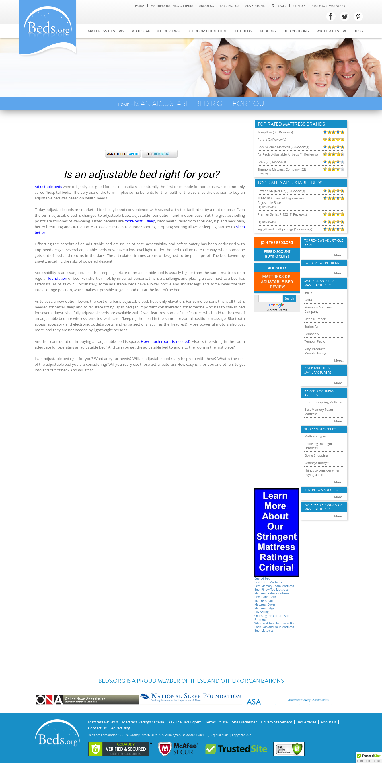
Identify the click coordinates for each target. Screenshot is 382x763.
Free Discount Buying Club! (277, 254)
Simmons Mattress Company (318, 309)
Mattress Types (315, 436)
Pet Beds (243, 31)
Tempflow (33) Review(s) (275, 132)
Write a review (331, 31)
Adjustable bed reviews (156, 31)
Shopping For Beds (320, 429)
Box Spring (261, 612)
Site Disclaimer (244, 722)
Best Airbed (262, 578)
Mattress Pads (264, 601)
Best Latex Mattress (268, 582)
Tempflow (311, 334)
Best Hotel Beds (265, 597)
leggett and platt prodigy (275, 229)
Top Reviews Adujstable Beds (323, 242)
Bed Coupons (296, 31)
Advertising (255, 5)
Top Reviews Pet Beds (321, 263)
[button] (369, 757)
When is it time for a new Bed (274, 623)
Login (278, 5)
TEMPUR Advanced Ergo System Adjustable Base (281, 200)
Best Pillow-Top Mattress (271, 590)
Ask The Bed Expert (184, 722)
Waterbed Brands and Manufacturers (323, 507)
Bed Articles (306, 722)
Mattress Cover (264, 605)
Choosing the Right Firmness (318, 445)
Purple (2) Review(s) (272, 139)
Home (140, 5)
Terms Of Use (216, 722)
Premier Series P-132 (273, 214)
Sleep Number (314, 319)
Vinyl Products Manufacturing (315, 351)
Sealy (308, 292)
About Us (206, 5)
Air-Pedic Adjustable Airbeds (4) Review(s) (288, 154)
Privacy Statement (276, 722)
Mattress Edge (264, 608)
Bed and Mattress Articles (319, 393)
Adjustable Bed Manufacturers (317, 370)
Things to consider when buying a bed (322, 472)
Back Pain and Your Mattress (274, 627)
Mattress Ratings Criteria (172, 5)
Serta (308, 300)
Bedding (268, 31)
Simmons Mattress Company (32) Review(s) (282, 171)
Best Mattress (264, 631)
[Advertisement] (141, 133)
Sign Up (299, 5)
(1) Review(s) (296, 191)
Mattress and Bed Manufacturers (319, 283)
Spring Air (311, 326)
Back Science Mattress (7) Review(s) (283, 147)
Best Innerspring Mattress (323, 402)
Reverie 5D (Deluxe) (272, 191)
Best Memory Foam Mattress (274, 586)
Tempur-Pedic (314, 341)
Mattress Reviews (106, 31)
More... (339, 255)
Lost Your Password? (328, 5)
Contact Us (229, 5)
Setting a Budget (316, 463)
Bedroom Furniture (207, 31)
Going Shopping (316, 455)
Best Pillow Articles (321, 490)
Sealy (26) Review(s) (272, 162)
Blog (358, 31)
